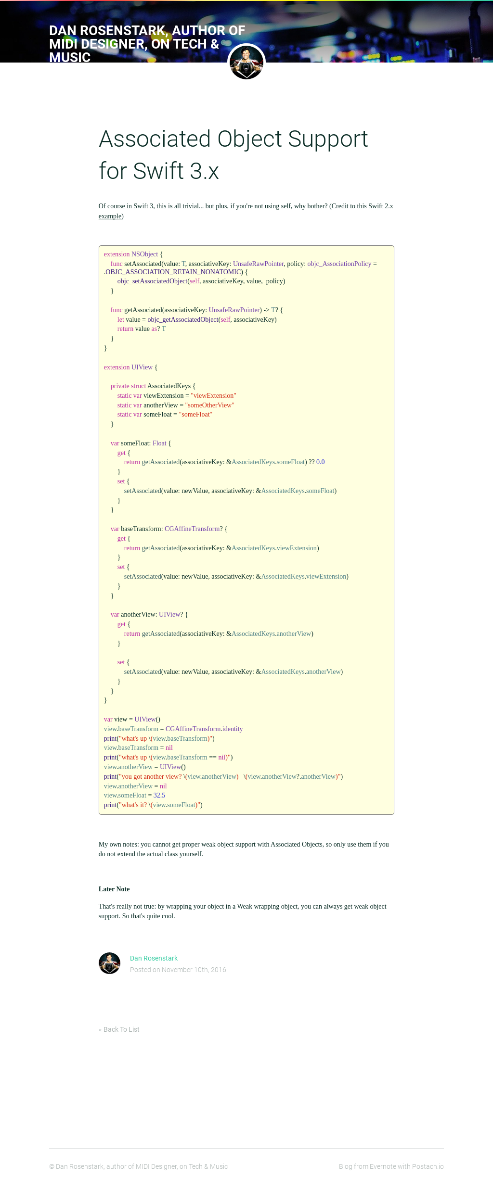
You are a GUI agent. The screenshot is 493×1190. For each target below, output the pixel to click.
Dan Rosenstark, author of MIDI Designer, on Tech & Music (147, 44)
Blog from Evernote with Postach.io (391, 1172)
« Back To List (119, 1035)
